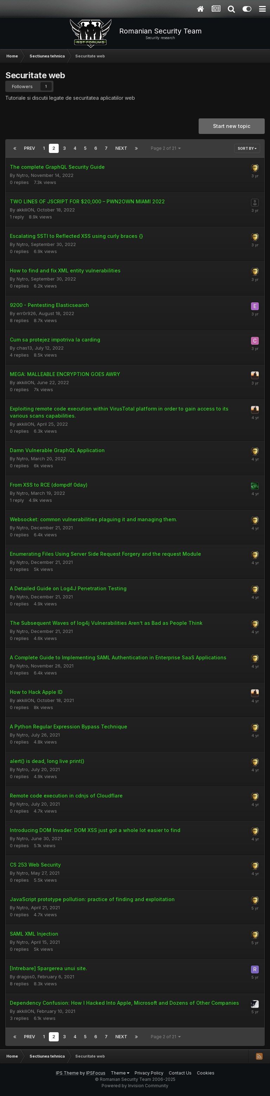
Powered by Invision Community (135, 1085)
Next (121, 148)
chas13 (24, 348)
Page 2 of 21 (166, 148)
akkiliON (25, 210)
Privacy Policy (149, 1073)
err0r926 (26, 313)
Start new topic (231, 126)
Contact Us (180, 1073)
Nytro (22, 175)
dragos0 (26, 976)
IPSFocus (95, 1073)
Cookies (205, 1073)
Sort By (247, 148)
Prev (29, 148)
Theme (120, 1073)
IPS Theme (67, 1073)
